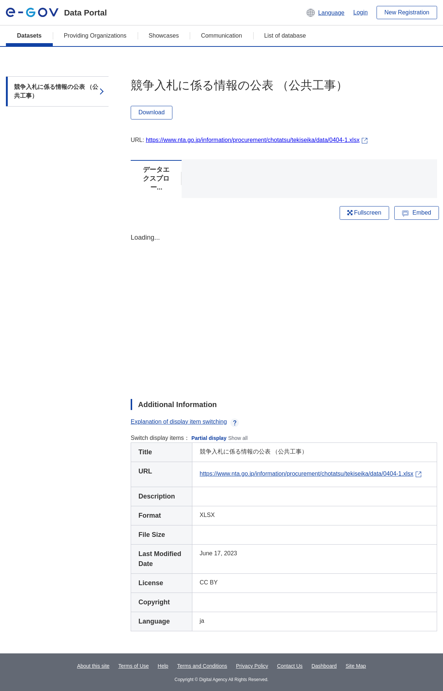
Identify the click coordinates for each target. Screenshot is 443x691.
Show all (238, 438)
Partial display (209, 438)
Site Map (356, 666)
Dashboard (324, 666)
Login (360, 12)
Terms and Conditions (202, 666)
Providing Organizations (95, 35)
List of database (285, 35)
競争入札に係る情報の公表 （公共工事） (56, 91)
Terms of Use (134, 666)
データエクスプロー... (156, 178)
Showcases (164, 35)
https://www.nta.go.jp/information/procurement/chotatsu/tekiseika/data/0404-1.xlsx (253, 140)
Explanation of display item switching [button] (185, 422)
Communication (221, 35)
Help (163, 666)
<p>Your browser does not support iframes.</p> (284, 309)
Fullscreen (364, 212)
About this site (93, 666)
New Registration (406, 12)
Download (151, 112)
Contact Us (289, 666)
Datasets (29, 35)
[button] (325, 12)
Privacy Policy (252, 666)
